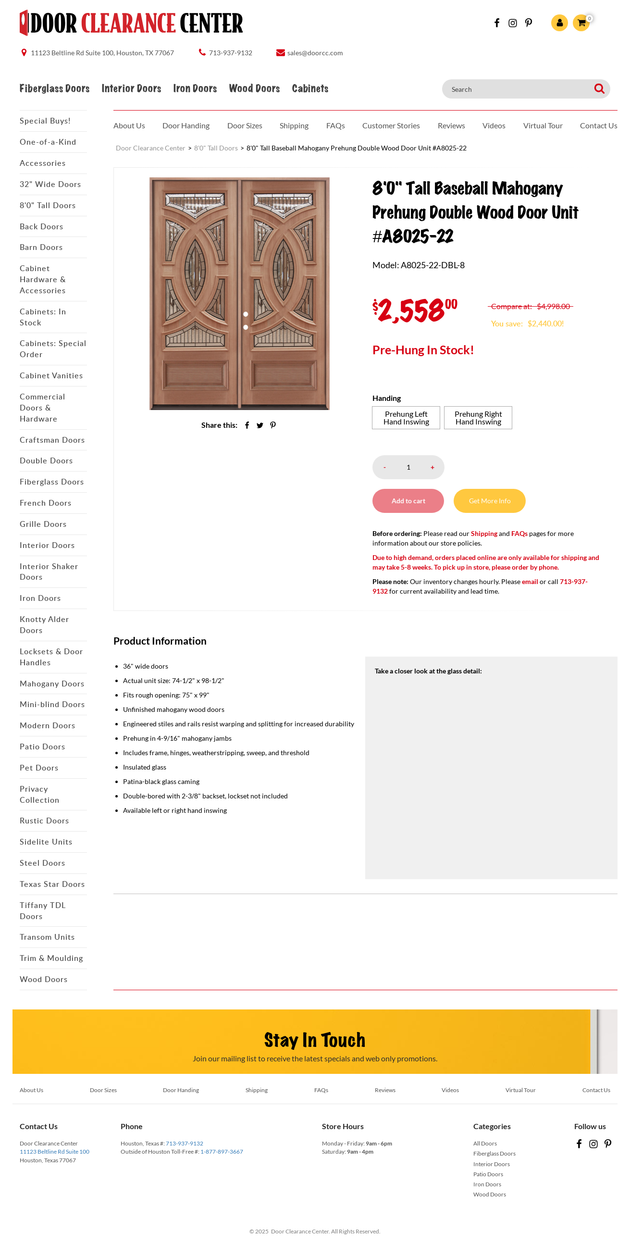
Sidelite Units (46, 841)
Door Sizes (244, 125)
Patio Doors (42, 746)
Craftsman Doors (52, 440)
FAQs (335, 125)
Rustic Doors (44, 820)
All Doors (485, 1143)
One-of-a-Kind (48, 142)
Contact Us (599, 125)
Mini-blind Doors (52, 704)
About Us (129, 125)
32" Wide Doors (50, 184)
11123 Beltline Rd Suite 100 (54, 1151)
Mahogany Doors (52, 683)
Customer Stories (391, 125)
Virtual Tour (543, 125)
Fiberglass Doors (54, 88)
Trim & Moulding (51, 958)
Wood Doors (254, 88)
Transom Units (47, 937)
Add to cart (408, 501)
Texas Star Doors (52, 884)
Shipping (294, 125)
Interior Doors (131, 88)
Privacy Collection (40, 794)
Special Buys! (45, 120)
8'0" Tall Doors (48, 205)
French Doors (46, 503)
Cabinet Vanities (51, 375)
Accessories (43, 163)
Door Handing (186, 125)
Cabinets (310, 88)
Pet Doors (39, 767)
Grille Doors (43, 524)
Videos (494, 125)
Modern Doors (47, 725)
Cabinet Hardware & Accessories (43, 279)
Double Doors (46, 460)
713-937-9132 (184, 1143)
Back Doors (41, 226)
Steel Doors (42, 863)
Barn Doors (41, 247)
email (530, 581)
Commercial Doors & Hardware (42, 407)
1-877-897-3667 (221, 1151)
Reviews (451, 125)
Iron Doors (195, 88)
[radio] (406, 418)
